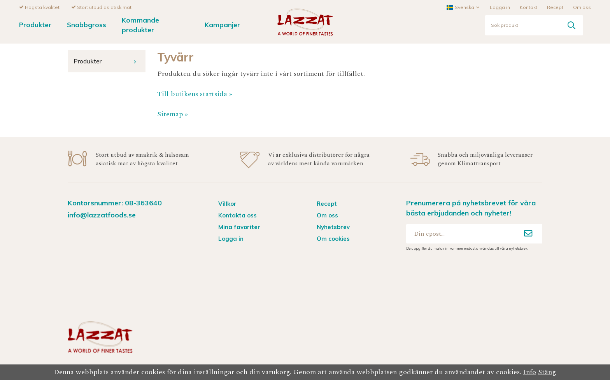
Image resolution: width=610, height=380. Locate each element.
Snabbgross (86, 24)
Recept (555, 7)
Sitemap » (172, 114)
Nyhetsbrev (333, 226)
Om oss (582, 7)
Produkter (35, 24)
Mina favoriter (239, 226)
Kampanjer (222, 24)
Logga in (500, 7)
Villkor (227, 203)
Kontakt (528, 7)
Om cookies (333, 238)
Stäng (547, 372)
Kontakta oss (237, 215)
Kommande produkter (140, 24)
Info (529, 372)
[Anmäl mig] (528, 233)
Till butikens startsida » (194, 93)
